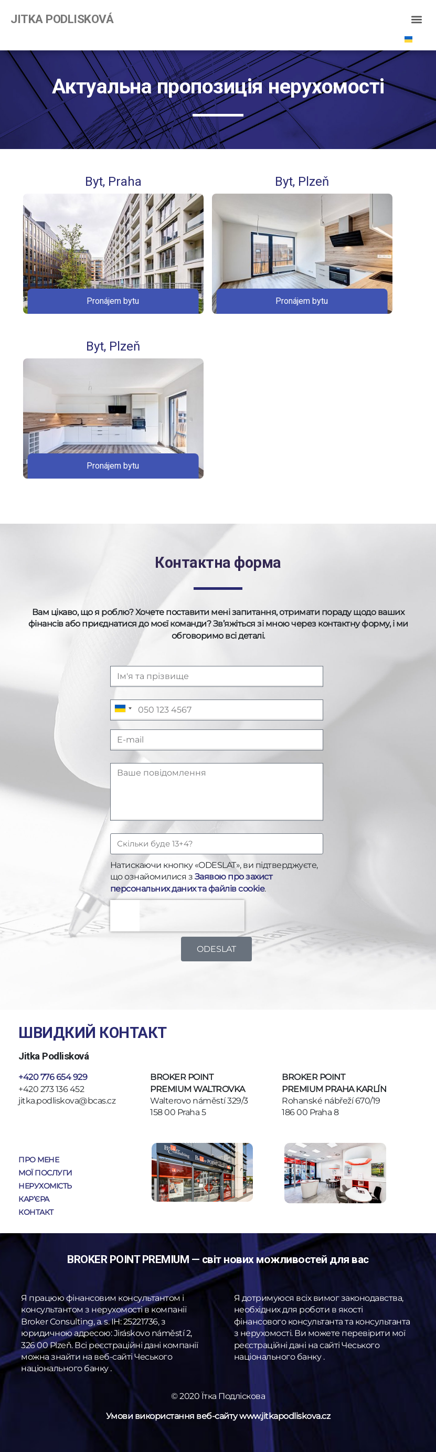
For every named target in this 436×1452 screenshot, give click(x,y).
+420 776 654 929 (52, 1077)
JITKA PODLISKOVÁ (61, 19)
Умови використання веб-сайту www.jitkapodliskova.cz (218, 1416)
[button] (417, 19)
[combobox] (123, 708)
